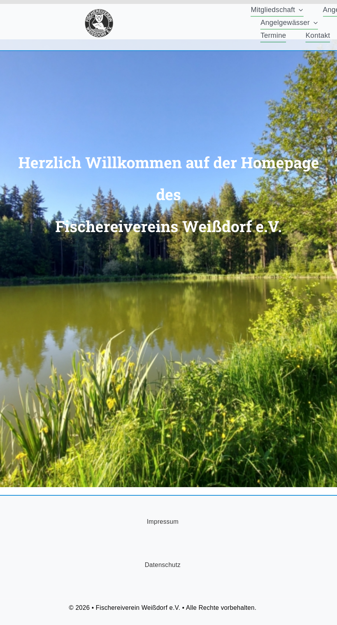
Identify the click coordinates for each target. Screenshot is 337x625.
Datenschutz (163, 565)
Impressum (163, 521)
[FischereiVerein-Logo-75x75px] (99, 12)
